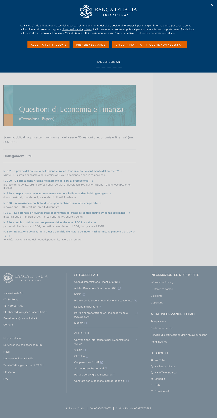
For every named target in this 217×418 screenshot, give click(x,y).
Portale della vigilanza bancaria (93, 374)
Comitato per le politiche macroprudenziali (99, 380)
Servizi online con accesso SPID (22, 344)
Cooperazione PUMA (86, 362)
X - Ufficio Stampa (163, 372)
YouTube (158, 360)
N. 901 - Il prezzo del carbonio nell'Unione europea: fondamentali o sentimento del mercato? (61, 171)
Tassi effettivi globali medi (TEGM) (23, 365)
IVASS (78, 294)
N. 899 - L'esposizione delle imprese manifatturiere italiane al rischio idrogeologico (55, 193)
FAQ (5, 378)
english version (108, 63)
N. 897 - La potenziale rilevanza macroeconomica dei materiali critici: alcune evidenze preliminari (64, 212)
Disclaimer (157, 295)
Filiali (6, 351)
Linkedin (158, 378)
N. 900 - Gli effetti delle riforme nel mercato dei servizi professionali (46, 180)
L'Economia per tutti (86, 306)
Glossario (9, 372)
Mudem (78, 322)
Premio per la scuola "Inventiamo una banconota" (103, 300)
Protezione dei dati (162, 328)
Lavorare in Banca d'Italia (18, 358)
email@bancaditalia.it (24, 318)
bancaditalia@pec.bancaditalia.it (28, 312)
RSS (155, 384)
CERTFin (79, 356)
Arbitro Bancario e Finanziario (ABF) (95, 288)
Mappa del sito (12, 338)
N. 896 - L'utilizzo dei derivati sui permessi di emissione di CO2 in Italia (47, 222)
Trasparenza (158, 321)
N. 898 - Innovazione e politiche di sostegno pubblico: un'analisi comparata (50, 203)
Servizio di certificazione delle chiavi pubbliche (179, 335)
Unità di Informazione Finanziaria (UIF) (97, 281)
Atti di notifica (159, 341)
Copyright (157, 302)
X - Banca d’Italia (163, 366)
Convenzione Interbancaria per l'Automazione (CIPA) (101, 341)
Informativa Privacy (162, 282)
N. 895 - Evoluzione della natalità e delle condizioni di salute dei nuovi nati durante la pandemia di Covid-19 (69, 233)
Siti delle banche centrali (89, 368)
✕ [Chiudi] (212, 5)
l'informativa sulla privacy (77, 29)
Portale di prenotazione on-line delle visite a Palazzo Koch (101, 314)
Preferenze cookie (162, 289)
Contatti (8, 324)
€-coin (78, 349)
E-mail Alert (160, 391)
